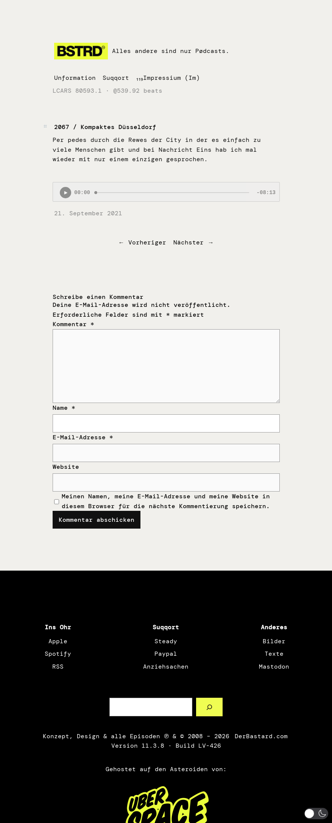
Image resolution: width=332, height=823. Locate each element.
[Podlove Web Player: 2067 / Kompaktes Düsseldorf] (166, 192)
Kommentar (73, 324)
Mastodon (274, 667)
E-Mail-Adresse (83, 437)
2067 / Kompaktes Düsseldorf (105, 127)
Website (66, 467)
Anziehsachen (166, 667)
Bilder (274, 641)
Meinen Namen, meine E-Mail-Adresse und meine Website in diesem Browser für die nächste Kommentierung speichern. (166, 501)
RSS (58, 667)
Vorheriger (147, 242)
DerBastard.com (260, 736)
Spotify (58, 654)
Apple (57, 641)
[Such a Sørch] (209, 707)
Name (64, 408)
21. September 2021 (88, 213)
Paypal (165, 654)
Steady (165, 641)
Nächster (188, 242)
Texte (274, 654)
